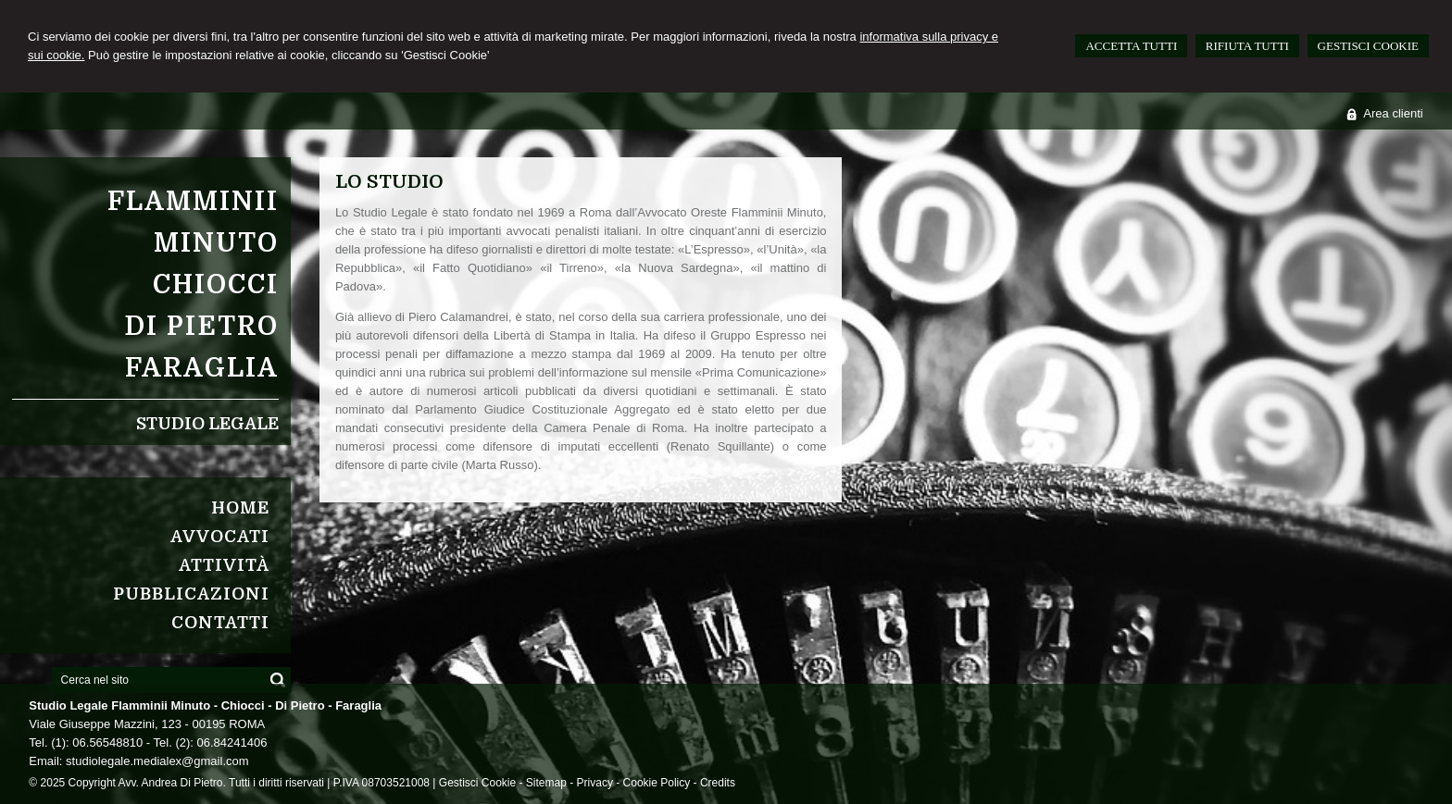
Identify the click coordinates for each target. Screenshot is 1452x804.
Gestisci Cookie (477, 782)
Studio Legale (207, 423)
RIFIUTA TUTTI (1247, 46)
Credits (717, 782)
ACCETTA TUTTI (1131, 46)
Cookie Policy (657, 782)
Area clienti (1392, 113)
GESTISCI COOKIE (1368, 46)
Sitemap (546, 782)
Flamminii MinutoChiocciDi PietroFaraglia (193, 285)
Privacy (595, 782)
